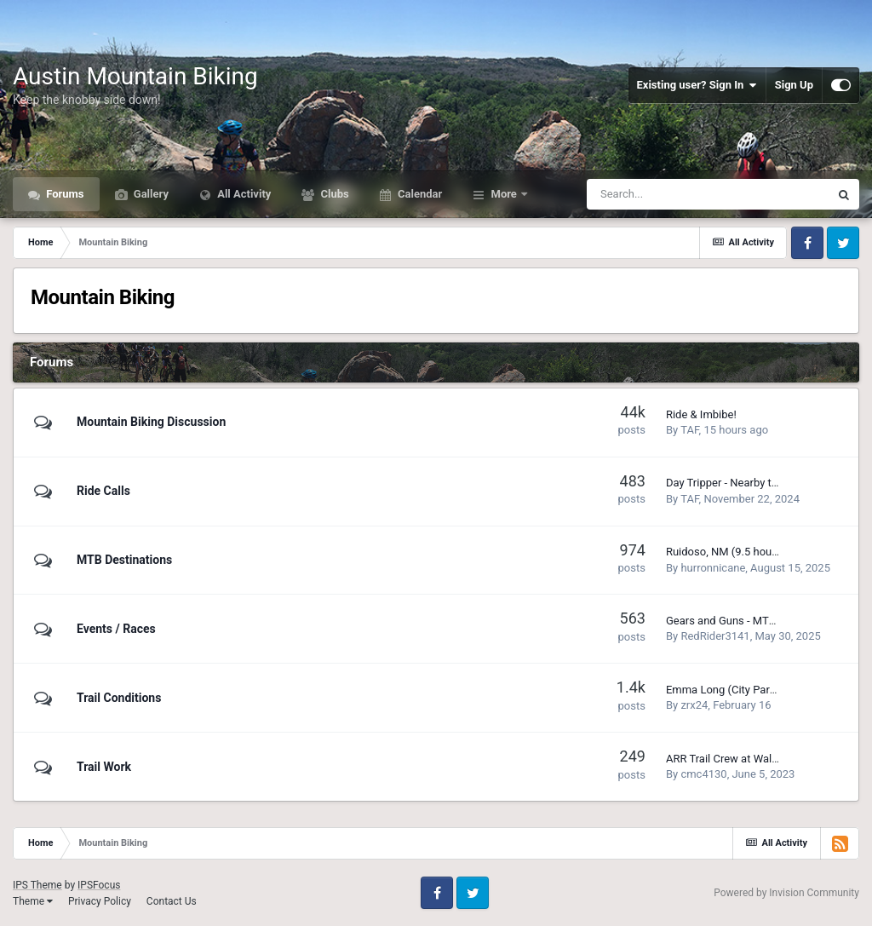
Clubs (333, 193)
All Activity (243, 193)
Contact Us (171, 901)
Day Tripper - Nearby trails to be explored (765, 482)
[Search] (665, 194)
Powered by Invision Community (786, 893)
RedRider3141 (714, 636)
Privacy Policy (99, 901)
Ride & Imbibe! (701, 414)
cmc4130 (703, 774)
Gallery (150, 193)
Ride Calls (103, 491)
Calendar (418, 193)
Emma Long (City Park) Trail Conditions (762, 689)
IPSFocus (98, 885)
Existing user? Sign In (697, 85)
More (503, 193)
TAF (689, 429)
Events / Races (116, 629)
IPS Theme (37, 885)
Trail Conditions (119, 698)
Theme (33, 901)
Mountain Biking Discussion (151, 421)
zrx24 (694, 705)
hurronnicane (712, 567)
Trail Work (104, 767)
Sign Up (794, 84)
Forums (63, 193)
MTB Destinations (124, 560)
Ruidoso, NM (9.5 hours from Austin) (756, 551)
